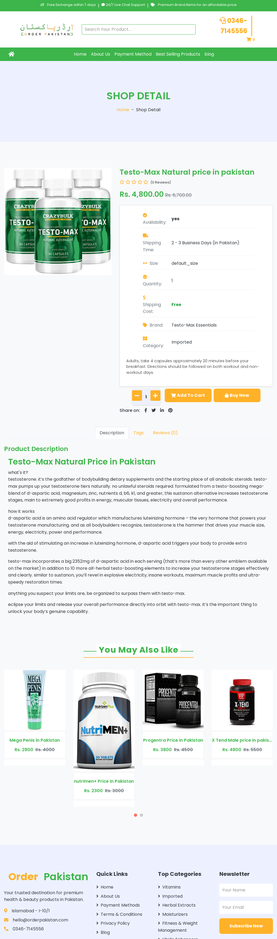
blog (209, 54)
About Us (100, 54)
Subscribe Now (246, 926)
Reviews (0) (165, 433)
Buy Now (237, 395)
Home (80, 54)
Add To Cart (188, 395)
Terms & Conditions (119, 914)
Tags (138, 433)
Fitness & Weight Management (178, 926)
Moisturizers (173, 914)
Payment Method (132, 54)
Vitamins (169, 887)
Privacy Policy (113, 923)
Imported (182, 342)
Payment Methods (118, 905)
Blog (103, 932)
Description (112, 433)
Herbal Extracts (177, 905)
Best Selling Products (178, 54)
